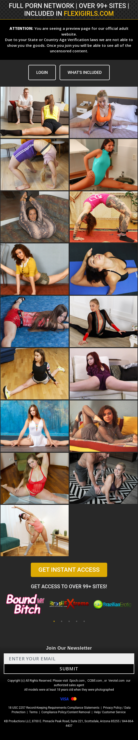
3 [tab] (69, 621)
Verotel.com (116, 680)
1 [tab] (54, 621)
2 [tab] (61, 621)
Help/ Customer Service (110, 712)
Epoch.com (76, 680)
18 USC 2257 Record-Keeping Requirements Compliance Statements (53, 707)
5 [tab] (84, 621)
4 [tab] (76, 621)
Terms (33, 712)
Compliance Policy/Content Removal (65, 712)
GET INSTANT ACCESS (68, 569)
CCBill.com (94, 680)
